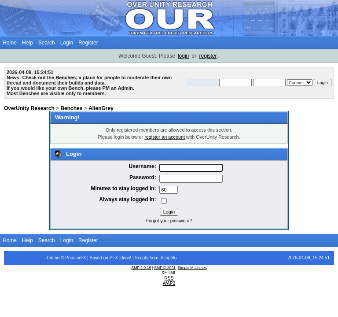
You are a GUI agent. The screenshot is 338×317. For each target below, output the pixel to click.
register (208, 56)
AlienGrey (101, 108)
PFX (114, 257)
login (183, 56)
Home (10, 43)
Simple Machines (192, 267)
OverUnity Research (29, 108)
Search (46, 43)
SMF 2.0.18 (141, 267)
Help (27, 43)
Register (88, 43)
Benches (65, 77)
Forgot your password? (169, 220)
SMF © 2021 (165, 267)
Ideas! (125, 257)
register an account (164, 137)
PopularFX (75, 257)
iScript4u (167, 257)
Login (66, 43)
